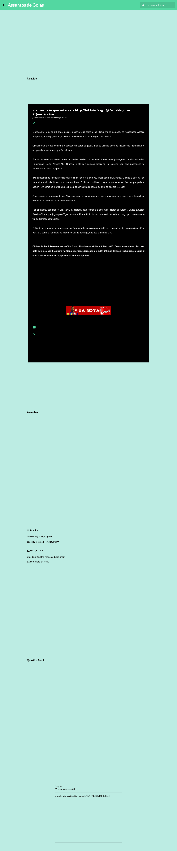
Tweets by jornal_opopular (39, 536)
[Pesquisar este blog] (160, 5)
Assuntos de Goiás (26, 5)
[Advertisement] (88, 386)
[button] (34, 123)
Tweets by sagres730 (65, 789)
